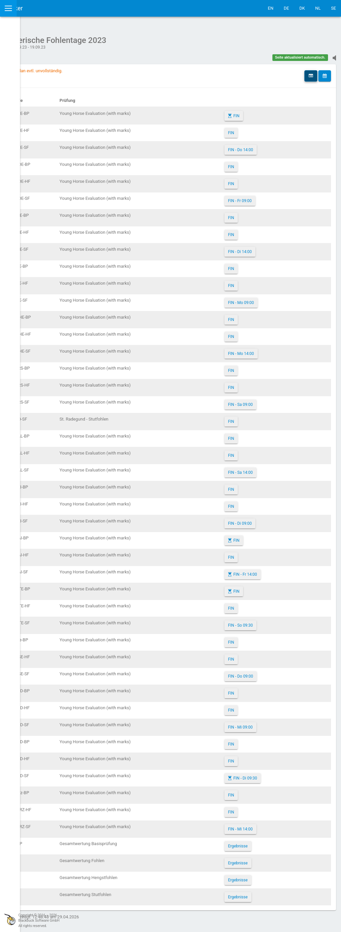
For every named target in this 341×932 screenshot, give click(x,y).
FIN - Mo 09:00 (269, 299)
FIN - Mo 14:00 (269, 350)
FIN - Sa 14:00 (268, 469)
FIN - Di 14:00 (268, 248)
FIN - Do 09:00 (268, 673)
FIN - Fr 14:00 (273, 571)
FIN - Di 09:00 (268, 520)
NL (318, 8)
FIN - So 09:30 (268, 622)
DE (286, 8)
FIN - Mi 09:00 (268, 724)
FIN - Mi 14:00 (268, 825)
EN (270, 8)
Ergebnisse (266, 842)
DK (302, 8)
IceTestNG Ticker (37, 8)
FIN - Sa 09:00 (268, 401)
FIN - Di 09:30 (273, 775)
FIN (265, 112)
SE (333, 8)
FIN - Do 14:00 (268, 146)
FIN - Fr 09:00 (268, 197)
